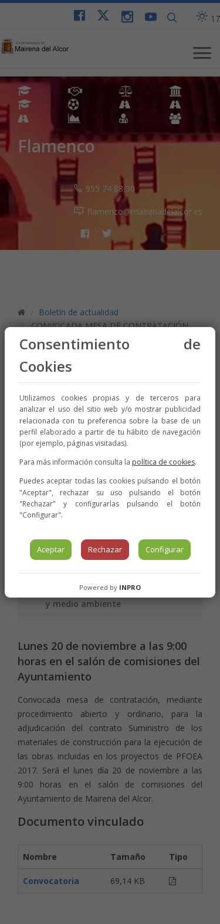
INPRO (130, 587)
